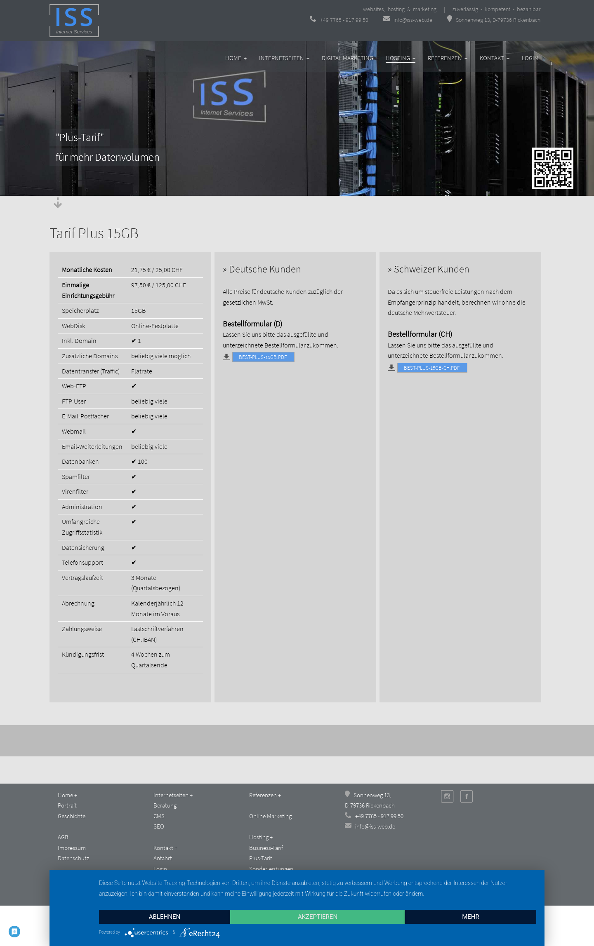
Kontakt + (494, 58)
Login (530, 58)
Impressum (72, 848)
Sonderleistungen (271, 869)
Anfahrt (162, 858)
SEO (158, 826)
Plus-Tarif (260, 858)
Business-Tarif (266, 848)
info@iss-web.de (408, 19)
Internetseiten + (284, 58)
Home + (236, 58)
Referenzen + (447, 58)
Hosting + (400, 58)
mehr (470, 916)
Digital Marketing (347, 58)
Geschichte (71, 816)
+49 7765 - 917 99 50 (339, 19)
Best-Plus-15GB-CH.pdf (429, 367)
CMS (159, 816)
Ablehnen (164, 916)
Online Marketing (270, 816)
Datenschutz (73, 858)
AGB (63, 837)
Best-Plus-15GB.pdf (260, 356)
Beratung (165, 805)
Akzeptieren (317, 916)
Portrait (67, 805)
